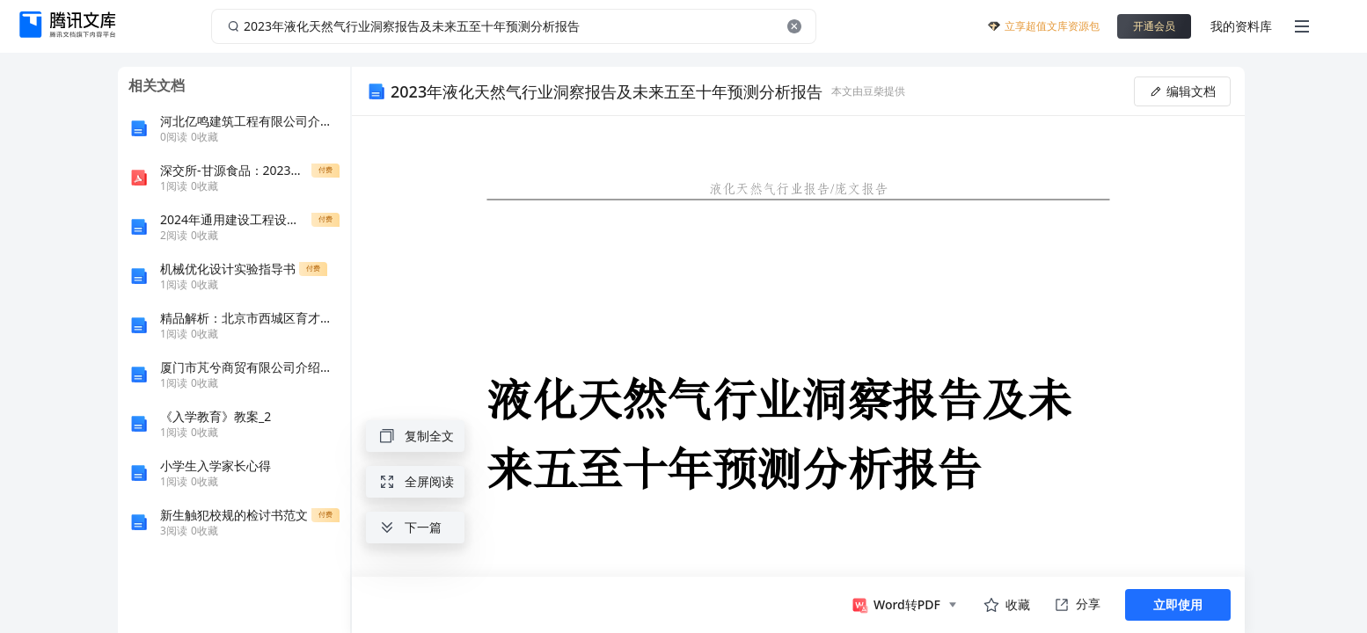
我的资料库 (1241, 26)
